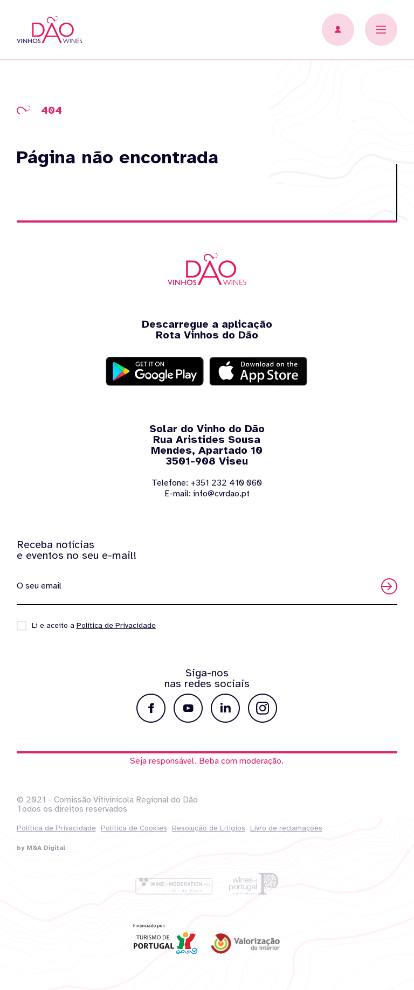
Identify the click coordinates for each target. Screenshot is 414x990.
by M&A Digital (41, 847)
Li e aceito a (94, 625)
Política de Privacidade (56, 828)
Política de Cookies (134, 828)
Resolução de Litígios (208, 828)
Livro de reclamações (286, 828)
